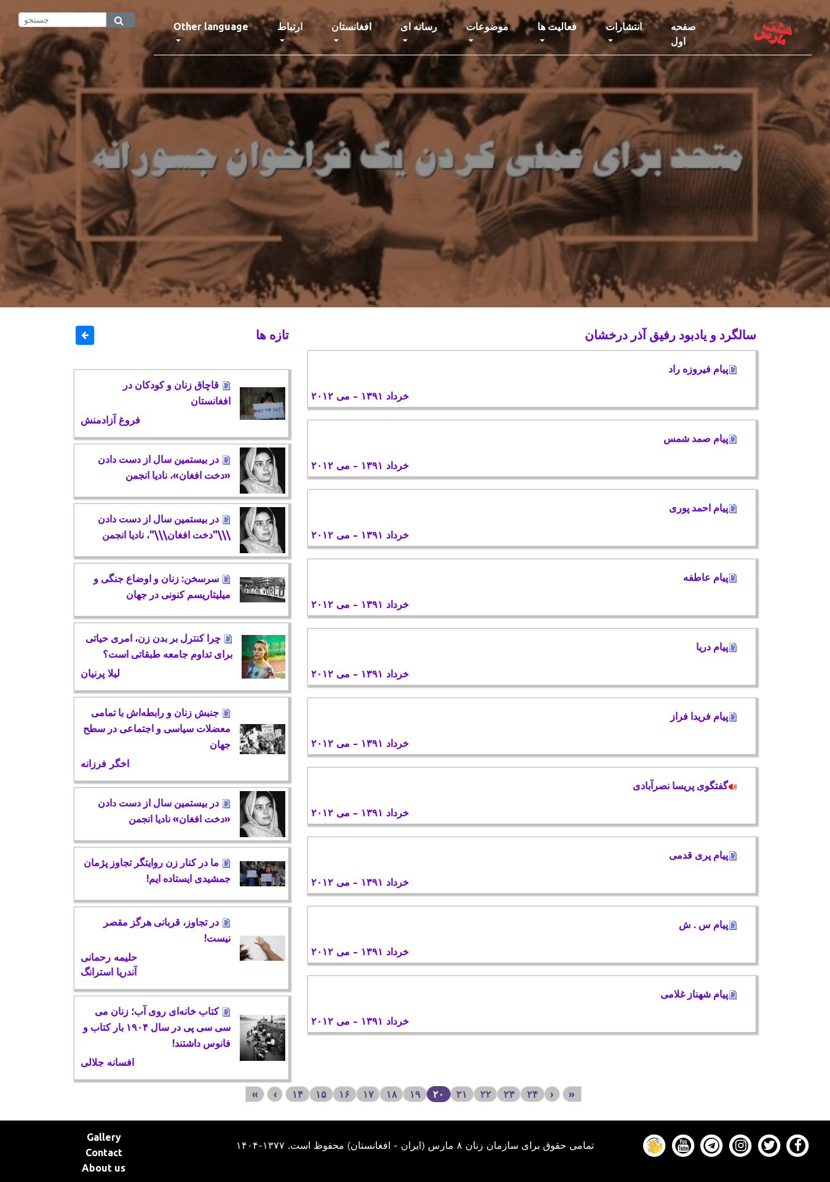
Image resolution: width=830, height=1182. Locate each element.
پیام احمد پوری (703, 507)
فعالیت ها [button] (557, 26)
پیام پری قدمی (703, 855)
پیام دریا (716, 646)
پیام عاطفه (710, 577)
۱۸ (391, 1094)
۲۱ (461, 1094)
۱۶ (344, 1094)
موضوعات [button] (487, 26)
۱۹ (415, 1094)
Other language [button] (210, 26)
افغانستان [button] (351, 26)
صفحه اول (696, 34)
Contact (103, 1152)
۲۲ (485, 1094)
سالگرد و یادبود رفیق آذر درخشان (670, 335)
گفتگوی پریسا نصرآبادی (685, 785)
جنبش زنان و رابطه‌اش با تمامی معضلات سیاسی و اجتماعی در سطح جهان (157, 728)
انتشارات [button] (624, 26)
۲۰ (438, 1094)
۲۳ (509, 1094)
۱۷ (368, 1094)
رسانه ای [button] (418, 26)
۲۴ (532, 1094)
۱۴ (297, 1094)
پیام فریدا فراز (703, 716)
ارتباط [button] (289, 26)
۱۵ (320, 1094)
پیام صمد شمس (700, 438)
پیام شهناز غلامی (698, 993)
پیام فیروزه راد (702, 368)
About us (103, 1167)
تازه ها (272, 335)
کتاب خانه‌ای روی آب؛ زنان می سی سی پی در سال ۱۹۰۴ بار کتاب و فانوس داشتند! (157, 1027)
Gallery (104, 1137)
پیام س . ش (708, 924)
